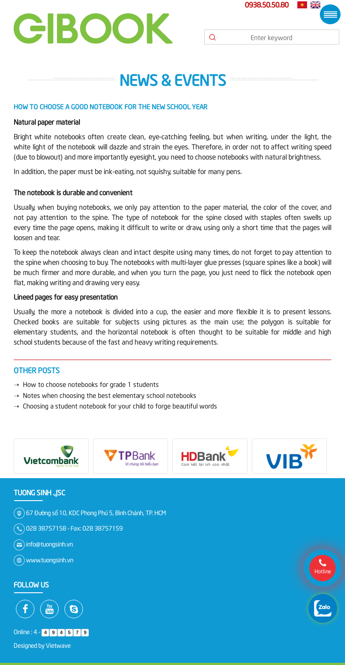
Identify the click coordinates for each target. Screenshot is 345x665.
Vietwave (58, 645)
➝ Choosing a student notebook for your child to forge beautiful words (115, 405)
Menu (330, 14)
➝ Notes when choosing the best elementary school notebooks (105, 394)
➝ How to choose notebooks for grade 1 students (86, 383)
